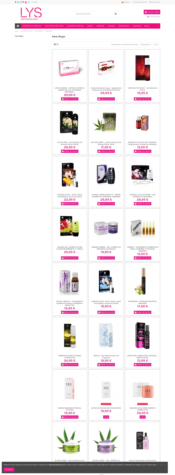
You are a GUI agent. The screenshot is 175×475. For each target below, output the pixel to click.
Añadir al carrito (69, 99)
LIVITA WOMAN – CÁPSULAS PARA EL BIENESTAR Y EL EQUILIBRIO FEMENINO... (70, 90)
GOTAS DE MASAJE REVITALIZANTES (106, 408)
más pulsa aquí (161, 465)
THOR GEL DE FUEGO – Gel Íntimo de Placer (142, 89)
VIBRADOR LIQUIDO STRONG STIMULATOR (69, 357)
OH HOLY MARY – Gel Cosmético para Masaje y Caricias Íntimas (70, 461)
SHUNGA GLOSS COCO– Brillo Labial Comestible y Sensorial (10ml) (106, 302)
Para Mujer (19, 36)
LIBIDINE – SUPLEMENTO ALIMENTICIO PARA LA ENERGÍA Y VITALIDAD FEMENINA (142, 249)
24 (157, 44)
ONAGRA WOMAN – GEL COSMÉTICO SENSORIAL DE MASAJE (106, 248)
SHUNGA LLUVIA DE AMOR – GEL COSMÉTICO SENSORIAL (143, 196)
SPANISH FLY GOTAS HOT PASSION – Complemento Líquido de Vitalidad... (143, 143)
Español (126, 2)
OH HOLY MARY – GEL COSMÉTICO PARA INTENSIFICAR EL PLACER (106, 461)
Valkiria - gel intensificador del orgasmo (106, 357)
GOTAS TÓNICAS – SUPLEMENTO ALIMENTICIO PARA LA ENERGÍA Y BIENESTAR (69, 303)
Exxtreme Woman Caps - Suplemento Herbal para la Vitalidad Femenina (106, 89)
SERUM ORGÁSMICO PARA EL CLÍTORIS (69, 409)
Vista (106, 417)
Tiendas (34, 2)
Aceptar (9, 469)
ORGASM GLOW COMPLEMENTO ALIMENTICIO (142, 409)
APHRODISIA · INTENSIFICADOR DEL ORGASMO (142, 302)
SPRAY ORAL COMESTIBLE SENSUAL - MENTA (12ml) (142, 357)
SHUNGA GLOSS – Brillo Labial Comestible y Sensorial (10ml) (69, 196)
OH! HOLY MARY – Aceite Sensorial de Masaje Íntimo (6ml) (106, 143)
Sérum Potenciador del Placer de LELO (142, 461)
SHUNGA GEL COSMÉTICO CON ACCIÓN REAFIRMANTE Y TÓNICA (69, 248)
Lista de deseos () (140, 2)
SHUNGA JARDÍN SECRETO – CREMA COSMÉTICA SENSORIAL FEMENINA (106, 196)
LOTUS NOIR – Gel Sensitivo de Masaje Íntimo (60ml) (69, 143)
